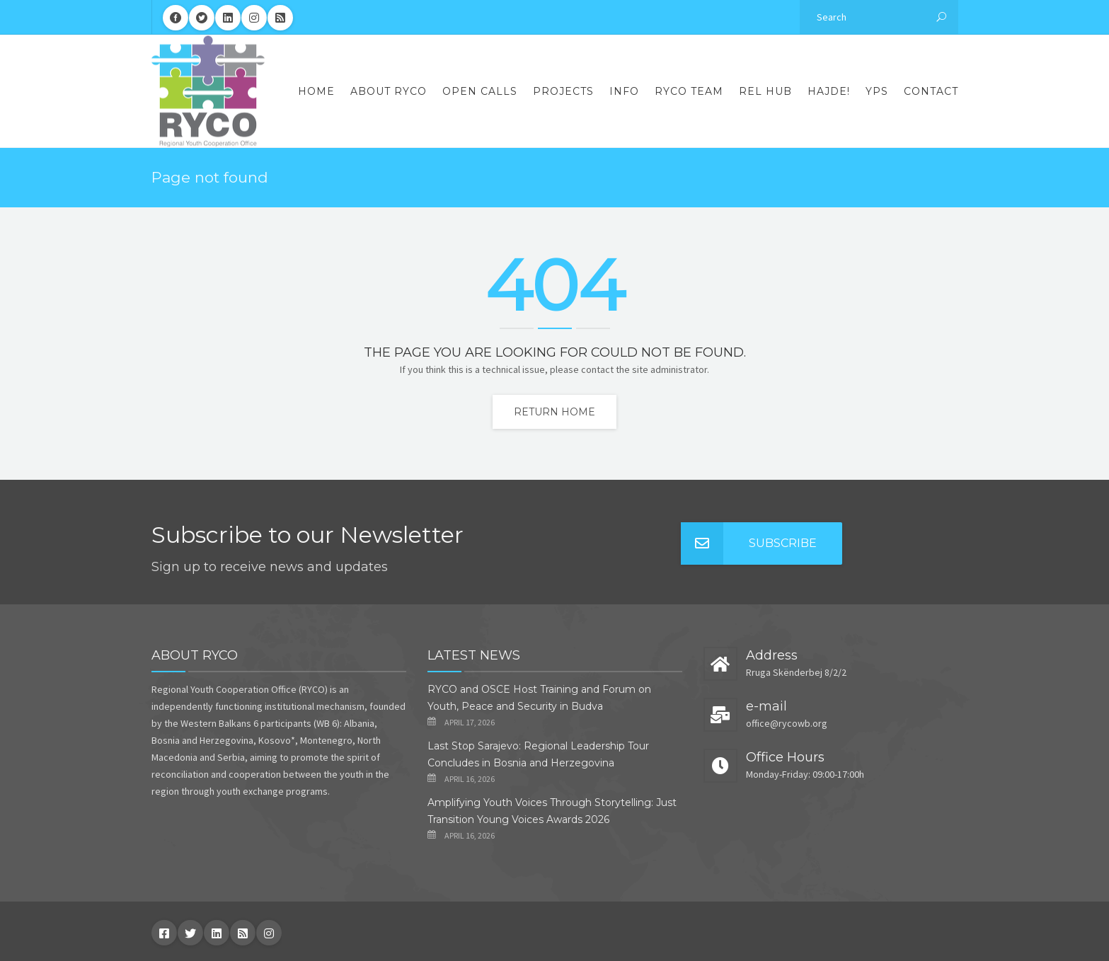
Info (624, 91)
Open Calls (479, 91)
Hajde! (829, 91)
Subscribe (749, 543)
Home (316, 91)
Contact (931, 91)
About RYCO (388, 91)
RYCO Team (689, 91)
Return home (554, 411)
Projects (563, 91)
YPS (877, 91)
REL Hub (765, 91)
